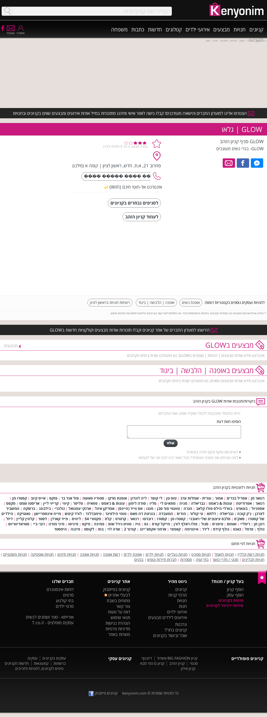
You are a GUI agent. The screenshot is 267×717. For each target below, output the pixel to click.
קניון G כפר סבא (152, 663)
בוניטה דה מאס (142, 513)
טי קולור (196, 513)
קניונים (256, 29)
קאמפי (175, 529)
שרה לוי (113, 529)
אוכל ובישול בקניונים (170, 635)
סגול (204, 524)
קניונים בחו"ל (176, 630)
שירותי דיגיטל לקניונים (225, 605)
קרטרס (120, 518)
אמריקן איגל (104, 508)
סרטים (68, 595)
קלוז (108, 518)
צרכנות (181, 624)
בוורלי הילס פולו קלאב (214, 508)
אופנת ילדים (133, 554)
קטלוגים (174, 29)
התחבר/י (21, 31)
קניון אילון (188, 668)
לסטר (42, 518)
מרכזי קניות (177, 595)
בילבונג (45, 508)
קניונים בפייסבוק (116, 589)
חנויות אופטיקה (42, 554)
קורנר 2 (130, 529)
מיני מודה (56, 524)
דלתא (211, 513)
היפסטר (60, 529)
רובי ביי (39, 524)
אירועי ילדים (198, 29)
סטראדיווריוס (18, 524)
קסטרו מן (19, 498)
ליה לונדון (139, 498)
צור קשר (123, 606)
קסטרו (162, 518)
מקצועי (256, 39)
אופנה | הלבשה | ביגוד (156, 302)
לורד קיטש (73, 513)
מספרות (186, 559)
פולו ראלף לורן (185, 524)
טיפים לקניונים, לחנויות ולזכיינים (39, 668)
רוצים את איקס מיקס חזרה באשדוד (212, 452)
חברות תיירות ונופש (162, 559)
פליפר (78, 503)
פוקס (53, 498)
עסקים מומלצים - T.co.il (53, 622)
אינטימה (191, 529)
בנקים (138, 559)
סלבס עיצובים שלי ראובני (209, 518)
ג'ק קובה (244, 513)
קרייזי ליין (51, 503)
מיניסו (73, 524)
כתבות (137, 29)
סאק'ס (239, 518)
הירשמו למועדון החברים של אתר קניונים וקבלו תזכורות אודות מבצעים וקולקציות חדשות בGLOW (133, 330)
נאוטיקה (23, 513)
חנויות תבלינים (253, 559)
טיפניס (217, 524)
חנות (183, 606)
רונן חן (259, 524)
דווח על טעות (119, 612)
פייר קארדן (59, 518)
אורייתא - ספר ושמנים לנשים (50, 617)
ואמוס (232, 524)
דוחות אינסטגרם (60, 589)
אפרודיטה (244, 503)
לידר (205, 529)
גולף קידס (221, 529)
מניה (183, 503)
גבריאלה (198, 503)
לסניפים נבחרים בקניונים (134, 203)
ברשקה (29, 508)
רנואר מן (257, 498)
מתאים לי (168, 503)
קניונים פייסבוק (103, 693)
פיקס (86, 524)
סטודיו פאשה (93, 498)
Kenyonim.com (134, 693)
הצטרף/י (11, 31)
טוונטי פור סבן (168, 508)
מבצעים (221, 29)
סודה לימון (137, 503)
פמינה (99, 524)
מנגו (149, 508)
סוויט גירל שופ (120, 524)
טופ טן (171, 498)
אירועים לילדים (174, 617)
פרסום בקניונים (231, 600)
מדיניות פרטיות (117, 628)
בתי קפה (202, 559)
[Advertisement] (229, 258)
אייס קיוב (38, 498)
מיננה (75, 529)
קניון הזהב (177, 663)
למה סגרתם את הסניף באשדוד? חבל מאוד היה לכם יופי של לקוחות (188, 457)
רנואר (260, 503)
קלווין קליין (25, 518)
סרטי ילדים (65, 606)
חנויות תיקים (66, 554)
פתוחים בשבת (118, 600)
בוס (101, 529)
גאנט (237, 529)
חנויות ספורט (201, 554)
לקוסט (89, 529)
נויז (137, 524)
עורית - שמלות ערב (195, 498)
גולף (260, 529)
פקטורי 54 (93, 518)
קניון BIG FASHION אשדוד (177, 658)
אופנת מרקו (117, 498)
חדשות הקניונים (17, 663)
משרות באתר (119, 634)
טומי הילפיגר (115, 513)
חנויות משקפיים (15, 554)
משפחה (119, 29)
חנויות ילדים (155, 554)
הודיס (181, 513)
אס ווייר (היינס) (130, 508)
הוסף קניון (235, 589)
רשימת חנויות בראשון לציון (110, 302)
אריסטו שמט (29, 503)
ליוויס (76, 518)
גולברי (60, 508)
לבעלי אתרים (117, 595)
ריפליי (245, 524)
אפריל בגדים (237, 498)
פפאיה (92, 503)
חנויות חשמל (224, 554)
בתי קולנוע (65, 600)
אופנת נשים (191, 302)
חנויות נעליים (177, 554)
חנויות (239, 29)
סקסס (10, 503)
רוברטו (148, 518)
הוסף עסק (235, 595)
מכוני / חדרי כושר (225, 559)
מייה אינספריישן (47, 513)
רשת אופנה (111, 554)
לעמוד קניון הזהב (141, 216)
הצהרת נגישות (117, 623)
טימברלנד (94, 513)
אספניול (257, 508)
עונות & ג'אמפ (220, 503)
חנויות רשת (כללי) (251, 554)
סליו (153, 503)
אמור (219, 498)
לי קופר (156, 498)
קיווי (65, 503)
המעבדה (166, 513)
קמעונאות (41, 663)
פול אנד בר (70, 498)
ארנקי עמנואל (79, 508)
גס (146, 524)
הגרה (188, 508)
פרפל (249, 529)
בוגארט (242, 508)
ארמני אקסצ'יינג (153, 529)
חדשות (155, 29)
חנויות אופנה (89, 554)
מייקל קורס (161, 524)
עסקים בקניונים (54, 658)
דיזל (9, 518)
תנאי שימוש (120, 617)
